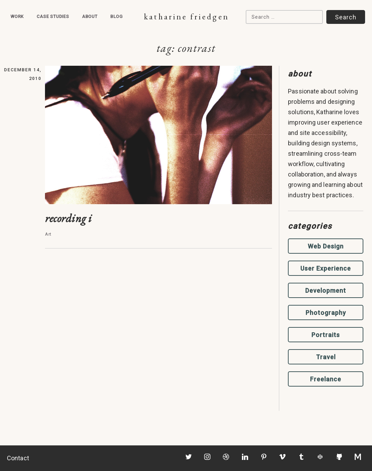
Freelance (325, 379)
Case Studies (53, 16)
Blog (116, 16)
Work (17, 16)
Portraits (325, 334)
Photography (326, 312)
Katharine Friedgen (186, 16)
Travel (326, 357)
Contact (18, 458)
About (90, 16)
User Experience (325, 268)
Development (325, 290)
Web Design (326, 246)
